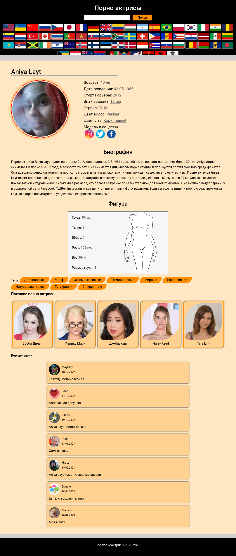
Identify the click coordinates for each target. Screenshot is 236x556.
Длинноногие (34, 280)
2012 (117, 95)
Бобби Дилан (32, 343)
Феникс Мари (75, 343)
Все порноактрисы (110, 545)
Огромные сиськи (87, 280)
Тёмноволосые (122, 280)
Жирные (150, 280)
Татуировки (63, 287)
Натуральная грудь (30, 287)
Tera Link (203, 343)
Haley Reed (161, 343)
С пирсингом (92, 287)
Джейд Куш (118, 343)
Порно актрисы (118, 8)
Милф (59, 280)
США (103, 108)
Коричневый (114, 120)
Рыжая (112, 114)
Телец (115, 101)
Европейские (177, 280)
